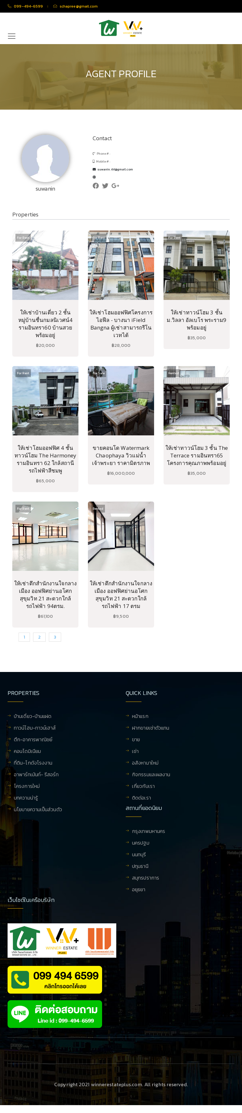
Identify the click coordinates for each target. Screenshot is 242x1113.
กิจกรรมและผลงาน (151, 775)
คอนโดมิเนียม (27, 752)
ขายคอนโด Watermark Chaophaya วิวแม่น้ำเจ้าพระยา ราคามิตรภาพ (121, 455)
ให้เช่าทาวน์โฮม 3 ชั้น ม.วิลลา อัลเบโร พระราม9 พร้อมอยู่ (196, 320)
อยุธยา (139, 894)
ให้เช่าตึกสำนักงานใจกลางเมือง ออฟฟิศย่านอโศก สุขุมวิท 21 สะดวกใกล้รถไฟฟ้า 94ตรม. (45, 595)
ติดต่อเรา (141, 798)
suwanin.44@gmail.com (113, 169)
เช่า (135, 752)
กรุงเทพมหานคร (148, 835)
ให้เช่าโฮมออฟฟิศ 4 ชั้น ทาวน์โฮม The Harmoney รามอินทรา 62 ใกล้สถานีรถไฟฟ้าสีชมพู (45, 459)
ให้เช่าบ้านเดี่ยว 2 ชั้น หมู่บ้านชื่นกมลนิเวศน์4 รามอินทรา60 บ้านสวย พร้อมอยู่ (45, 324)
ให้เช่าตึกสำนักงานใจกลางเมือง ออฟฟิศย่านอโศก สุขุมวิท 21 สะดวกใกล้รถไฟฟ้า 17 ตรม (121, 595)
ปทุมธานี (140, 870)
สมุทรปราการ (145, 882)
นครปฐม (140, 847)
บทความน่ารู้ (26, 798)
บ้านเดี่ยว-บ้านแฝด (32, 717)
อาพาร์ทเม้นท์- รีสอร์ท (36, 775)
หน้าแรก (140, 717)
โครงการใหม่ (27, 786)
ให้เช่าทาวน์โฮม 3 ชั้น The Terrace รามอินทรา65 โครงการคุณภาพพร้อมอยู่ (196, 455)
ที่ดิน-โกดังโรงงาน (33, 763)
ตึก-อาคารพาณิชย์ (33, 740)
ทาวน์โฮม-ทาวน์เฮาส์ (35, 728)
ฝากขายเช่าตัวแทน (150, 728)
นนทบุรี (139, 859)
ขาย (136, 740)
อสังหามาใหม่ (145, 763)
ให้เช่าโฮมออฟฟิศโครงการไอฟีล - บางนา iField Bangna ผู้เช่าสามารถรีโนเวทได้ (121, 324)
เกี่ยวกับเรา (143, 786)
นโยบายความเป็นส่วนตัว (38, 810)
